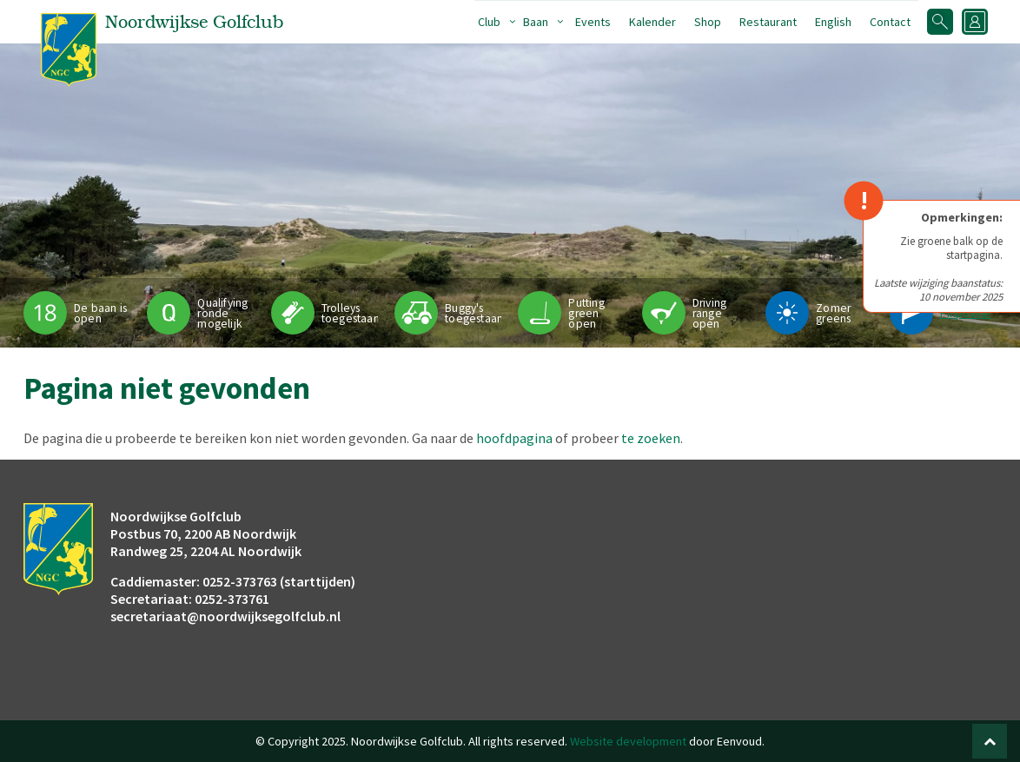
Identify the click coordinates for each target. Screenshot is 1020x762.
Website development (628, 741)
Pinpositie (965, 313)
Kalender (652, 22)
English (833, 22)
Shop (707, 22)
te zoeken (650, 438)
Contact (890, 22)
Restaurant (768, 22)
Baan (535, 22)
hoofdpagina (514, 438)
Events (593, 22)
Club (489, 22)
